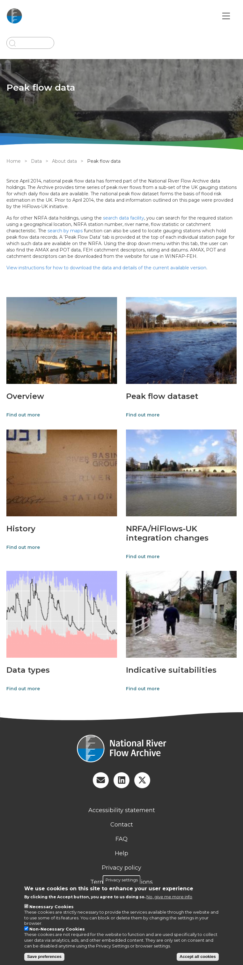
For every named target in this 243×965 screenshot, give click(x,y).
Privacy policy (121, 867)
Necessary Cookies (51, 906)
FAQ (121, 838)
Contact (121, 824)
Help (121, 853)
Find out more (23, 415)
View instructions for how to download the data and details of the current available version (106, 268)
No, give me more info (169, 896)
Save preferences (44, 956)
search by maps (65, 231)
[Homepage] (121, 749)
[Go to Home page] (14, 16)
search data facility (123, 218)
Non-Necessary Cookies (57, 928)
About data (64, 161)
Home (13, 161)
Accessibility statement (121, 810)
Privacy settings (122, 879)
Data (36, 161)
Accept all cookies (198, 956)
